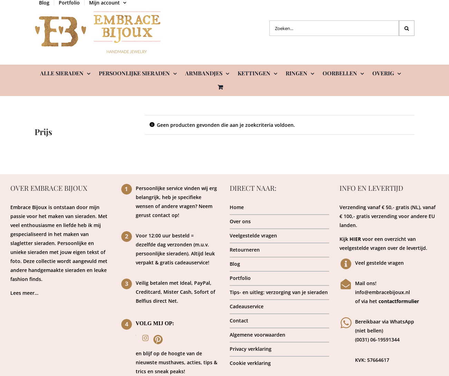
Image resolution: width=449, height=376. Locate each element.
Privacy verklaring (250, 349)
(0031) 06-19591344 (377, 339)
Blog (235, 264)
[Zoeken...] (334, 28)
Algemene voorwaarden (257, 334)
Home (237, 207)
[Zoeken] (406, 28)
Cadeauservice (247, 306)
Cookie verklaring (250, 363)
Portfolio (240, 278)
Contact (239, 320)
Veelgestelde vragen (253, 235)
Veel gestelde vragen (379, 263)
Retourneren (245, 249)
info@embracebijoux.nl (382, 292)
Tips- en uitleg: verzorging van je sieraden (279, 292)
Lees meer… (24, 293)
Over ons (240, 221)
